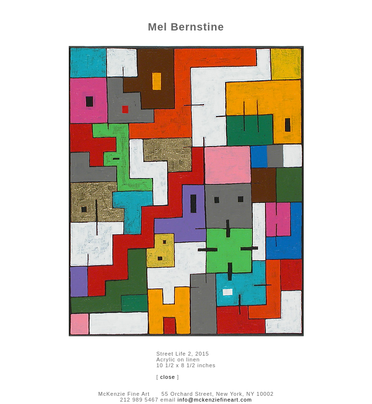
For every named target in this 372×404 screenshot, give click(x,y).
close (167, 377)
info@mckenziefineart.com (214, 400)
